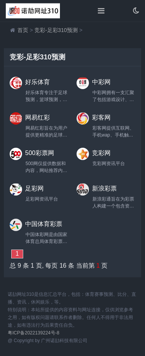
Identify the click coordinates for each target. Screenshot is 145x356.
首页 (22, 30)
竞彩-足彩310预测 (56, 30)
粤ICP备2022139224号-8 (33, 333)
